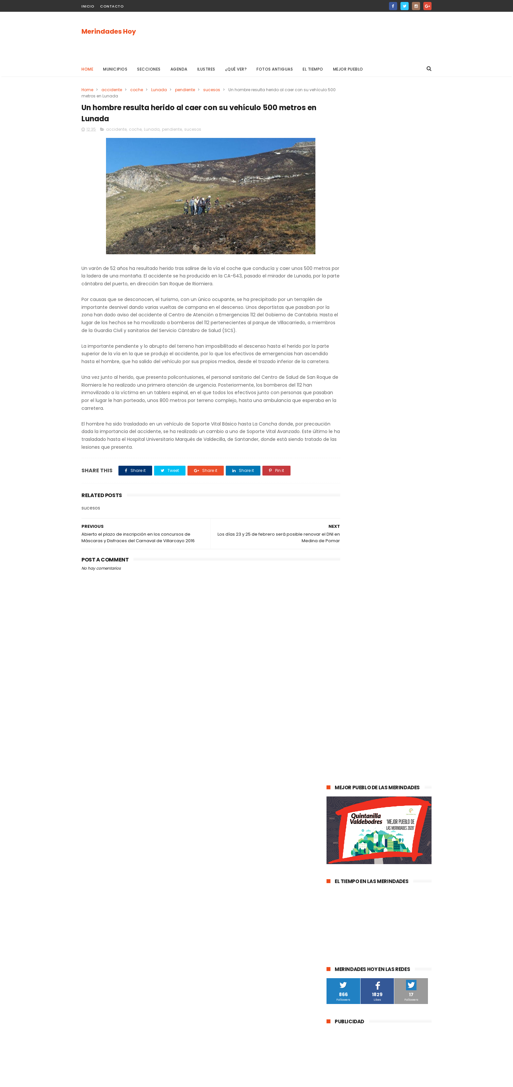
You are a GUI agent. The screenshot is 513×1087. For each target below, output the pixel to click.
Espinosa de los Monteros (355, 676)
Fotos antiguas (274, 69)
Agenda (178, 69)
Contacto (112, 6)
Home (87, 69)
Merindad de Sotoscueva (355, 725)
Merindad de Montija (393, 773)
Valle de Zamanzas (403, 749)
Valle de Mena (372, 652)
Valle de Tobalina (347, 689)
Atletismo (365, 749)
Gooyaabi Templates (187, 1078)
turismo (338, 749)
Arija (334, 785)
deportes (399, 676)
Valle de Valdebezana (395, 689)
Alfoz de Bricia (344, 809)
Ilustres (206, 69)
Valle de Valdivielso (349, 834)
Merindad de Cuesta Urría (355, 858)
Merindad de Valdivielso (354, 737)
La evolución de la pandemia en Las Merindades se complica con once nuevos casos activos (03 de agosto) (378, 545)
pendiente (185, 89)
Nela (393, 870)
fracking (356, 773)
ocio (374, 664)
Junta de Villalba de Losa (355, 870)
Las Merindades (345, 664)
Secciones (149, 69)
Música (372, 713)
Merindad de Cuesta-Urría (356, 846)
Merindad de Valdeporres (393, 701)
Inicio (87, 6)
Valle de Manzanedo (367, 785)
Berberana (401, 846)
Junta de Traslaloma (404, 822)
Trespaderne (410, 761)
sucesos (211, 89)
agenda (338, 640)
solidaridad (377, 761)
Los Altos (385, 797)
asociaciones (343, 761)
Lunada (159, 89)
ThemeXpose (118, 1078)
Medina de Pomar (372, 640)
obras (353, 701)
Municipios (115, 69)
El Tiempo (313, 69)
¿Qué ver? (236, 69)
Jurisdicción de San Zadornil (395, 809)
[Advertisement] (312, 36)
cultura (402, 652)
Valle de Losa (343, 713)
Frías (334, 773)
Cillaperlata (402, 858)
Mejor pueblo (348, 69)
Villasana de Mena (348, 797)
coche (136, 89)
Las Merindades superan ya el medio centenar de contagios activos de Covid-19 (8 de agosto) (395, 507)
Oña (334, 701)
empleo (394, 737)
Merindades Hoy (108, 31)
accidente (111, 89)
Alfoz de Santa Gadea (352, 822)
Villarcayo (339, 652)
